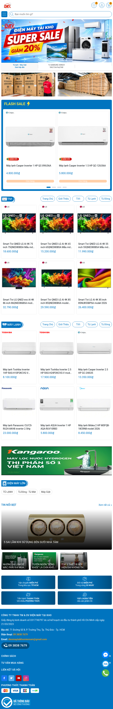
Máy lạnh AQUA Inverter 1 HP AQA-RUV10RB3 (56, 427)
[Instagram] (26, 678)
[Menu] (4, 14)
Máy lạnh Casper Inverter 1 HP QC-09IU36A (28, 165)
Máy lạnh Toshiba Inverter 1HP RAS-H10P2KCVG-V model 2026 (16, 371)
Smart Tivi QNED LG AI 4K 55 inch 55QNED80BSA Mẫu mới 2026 (93, 246)
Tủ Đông (105, 198)
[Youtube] (19, 678)
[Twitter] (11, 678)
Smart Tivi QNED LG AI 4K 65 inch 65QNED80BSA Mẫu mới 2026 (56, 246)
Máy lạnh (14, 324)
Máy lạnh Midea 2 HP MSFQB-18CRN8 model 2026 (93, 427)
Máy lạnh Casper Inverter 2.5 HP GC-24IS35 (93, 371)
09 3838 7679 (20, 634)
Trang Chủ (47, 198)
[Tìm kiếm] (12, 14)
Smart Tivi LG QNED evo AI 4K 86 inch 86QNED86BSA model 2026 (18, 301)
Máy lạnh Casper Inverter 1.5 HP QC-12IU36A (82, 165)
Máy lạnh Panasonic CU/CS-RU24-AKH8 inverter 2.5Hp (17, 427)
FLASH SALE (17, 104)
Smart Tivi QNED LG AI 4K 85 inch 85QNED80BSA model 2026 (56, 301)
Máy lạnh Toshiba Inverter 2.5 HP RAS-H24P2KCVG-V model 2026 (56, 371)
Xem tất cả (105, 505)
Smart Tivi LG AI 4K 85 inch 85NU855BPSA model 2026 (92, 301)
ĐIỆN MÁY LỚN (16, 483)
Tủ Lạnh (92, 198)
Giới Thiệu (63, 198)
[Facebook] (4, 678)
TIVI (9, 199)
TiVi (78, 198)
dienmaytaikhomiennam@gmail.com (27, 639)
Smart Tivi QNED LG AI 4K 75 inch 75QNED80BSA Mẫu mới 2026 (18, 246)
